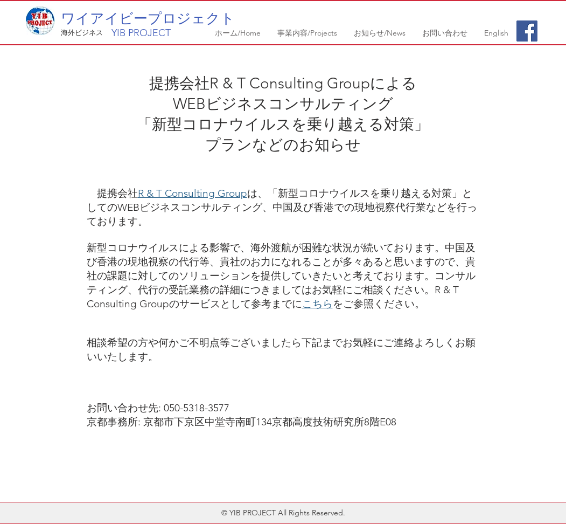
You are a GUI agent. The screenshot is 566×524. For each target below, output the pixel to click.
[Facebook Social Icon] (526, 31)
